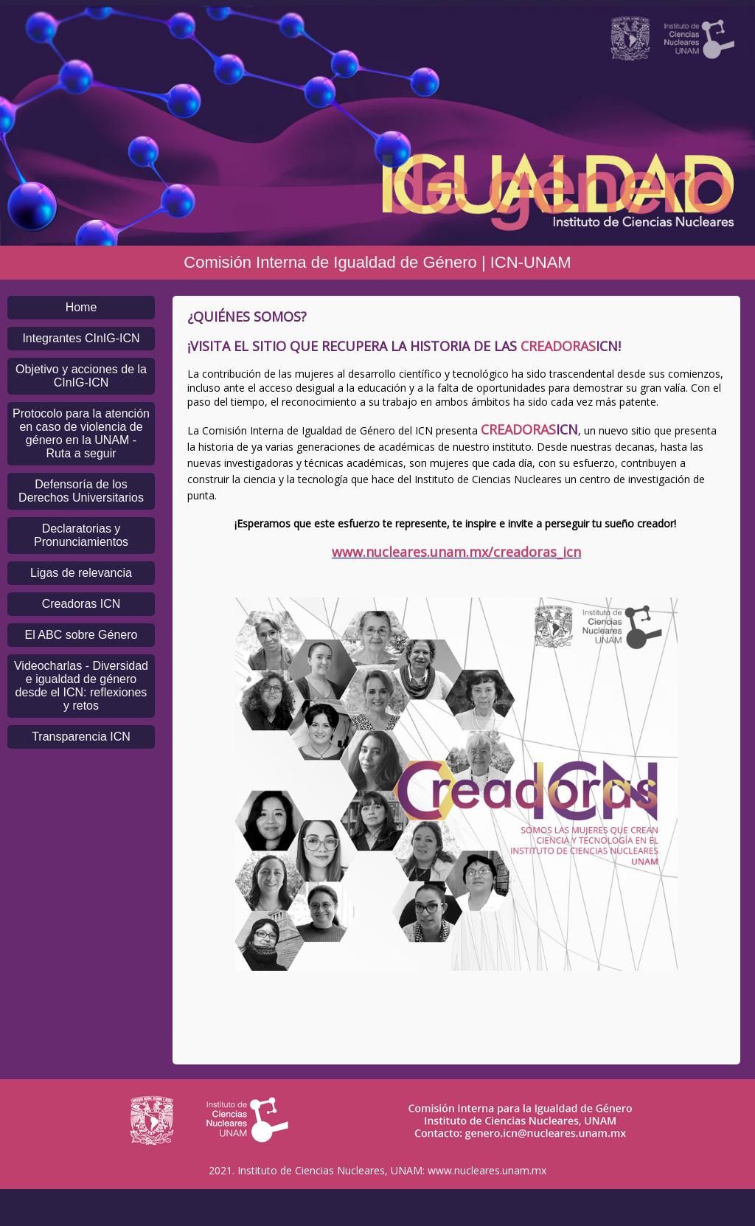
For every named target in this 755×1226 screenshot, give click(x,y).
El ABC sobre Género (81, 634)
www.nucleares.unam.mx (487, 1170)
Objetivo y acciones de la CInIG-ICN (81, 376)
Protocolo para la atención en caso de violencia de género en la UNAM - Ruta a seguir (81, 433)
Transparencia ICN (81, 736)
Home (81, 307)
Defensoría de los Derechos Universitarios (81, 491)
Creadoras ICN (81, 604)
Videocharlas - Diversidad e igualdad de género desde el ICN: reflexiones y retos (81, 685)
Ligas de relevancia (81, 573)
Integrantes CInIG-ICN (80, 338)
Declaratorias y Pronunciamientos (81, 535)
